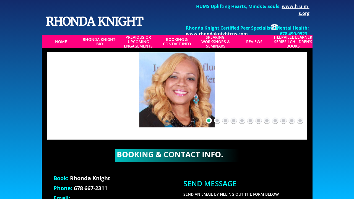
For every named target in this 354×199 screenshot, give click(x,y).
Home (61, 42)
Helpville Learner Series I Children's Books (293, 41)
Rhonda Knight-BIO (100, 41)
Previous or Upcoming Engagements (138, 41)
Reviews (254, 42)
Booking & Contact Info (177, 41)
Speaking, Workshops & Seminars (215, 41)
